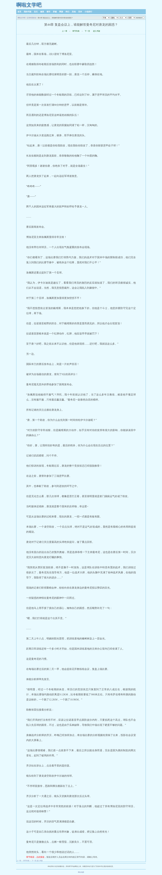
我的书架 (27, 12)
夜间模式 (139, 18)
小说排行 (88, 12)
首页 (19, 12)
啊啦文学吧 (29, 5)
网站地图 (81, 872)
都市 (48, 12)
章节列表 (75, 31)
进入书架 (96, 31)
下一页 (87, 31)
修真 (42, 12)
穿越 (55, 12)
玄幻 (36, 12)
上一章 (64, 31)
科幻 (67, 12)
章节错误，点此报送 (35, 857)
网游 (61, 12)
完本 (80, 12)
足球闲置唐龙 (31, 18)
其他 (74, 12)
